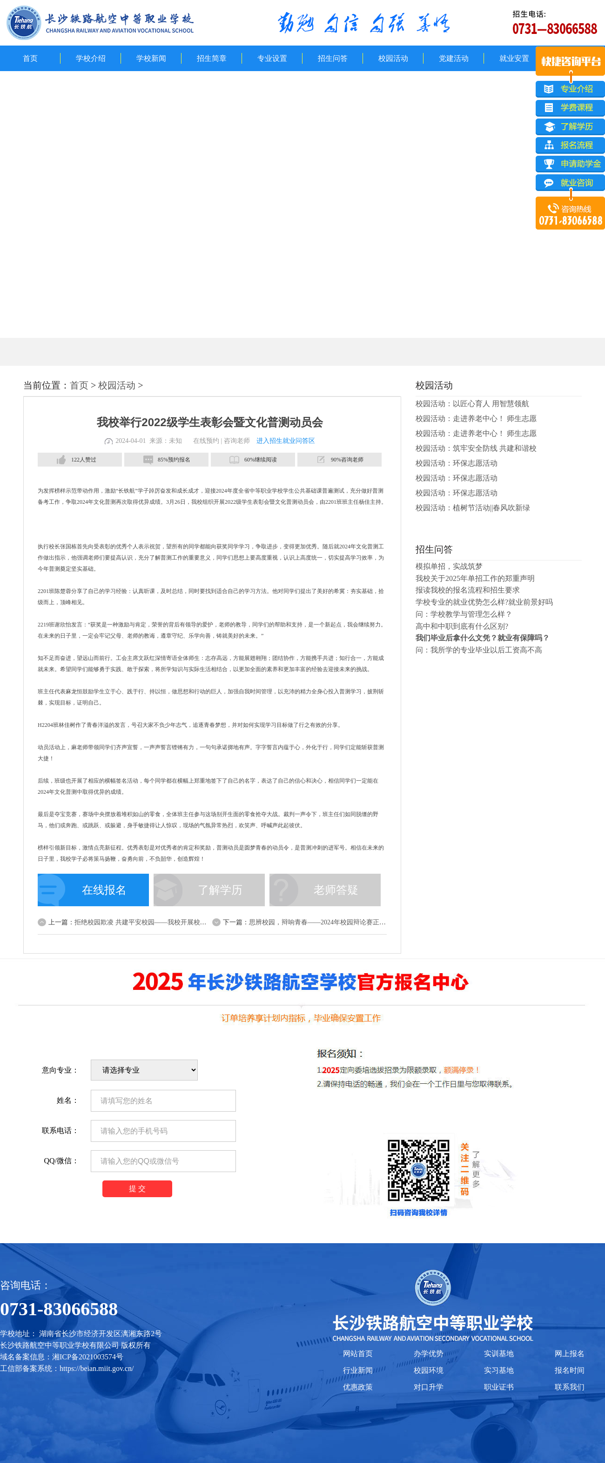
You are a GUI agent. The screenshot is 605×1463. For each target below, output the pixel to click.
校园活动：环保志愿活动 (456, 463)
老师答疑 (336, 890)
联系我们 (570, 1387)
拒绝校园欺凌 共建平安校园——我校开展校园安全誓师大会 (160, 922)
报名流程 (570, 146)
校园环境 (429, 1370)
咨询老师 (237, 440)
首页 (30, 58)
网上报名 (570, 1354)
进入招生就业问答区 (285, 440)
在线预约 (206, 440)
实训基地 (499, 1354)
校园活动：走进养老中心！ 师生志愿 (476, 418)
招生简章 (212, 58)
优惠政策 (358, 1387)
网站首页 (358, 1354)
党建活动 (454, 58)
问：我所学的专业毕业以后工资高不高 (479, 650)
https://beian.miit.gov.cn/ (97, 1368)
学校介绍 (91, 58)
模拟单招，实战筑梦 (449, 566)
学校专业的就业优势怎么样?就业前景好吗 (484, 602)
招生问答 (333, 58)
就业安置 (514, 58)
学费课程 (570, 108)
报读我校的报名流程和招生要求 (468, 590)
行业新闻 (358, 1370)
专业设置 (272, 58)
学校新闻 (151, 58)
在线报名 (104, 890)
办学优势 (429, 1354)
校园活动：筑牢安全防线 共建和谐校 (476, 448)
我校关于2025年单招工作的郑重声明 (475, 578)
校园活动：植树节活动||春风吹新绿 (473, 508)
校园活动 (393, 58)
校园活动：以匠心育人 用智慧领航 (472, 404)
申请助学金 (570, 165)
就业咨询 (570, 184)
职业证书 (499, 1387)
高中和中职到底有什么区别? (462, 626)
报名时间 (570, 1370)
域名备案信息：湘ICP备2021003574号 (61, 1357)
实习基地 (499, 1370)
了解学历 (220, 890)
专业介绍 (570, 89)
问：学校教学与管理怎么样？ (464, 614)
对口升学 (429, 1387)
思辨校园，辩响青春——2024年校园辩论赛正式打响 (324, 922)
